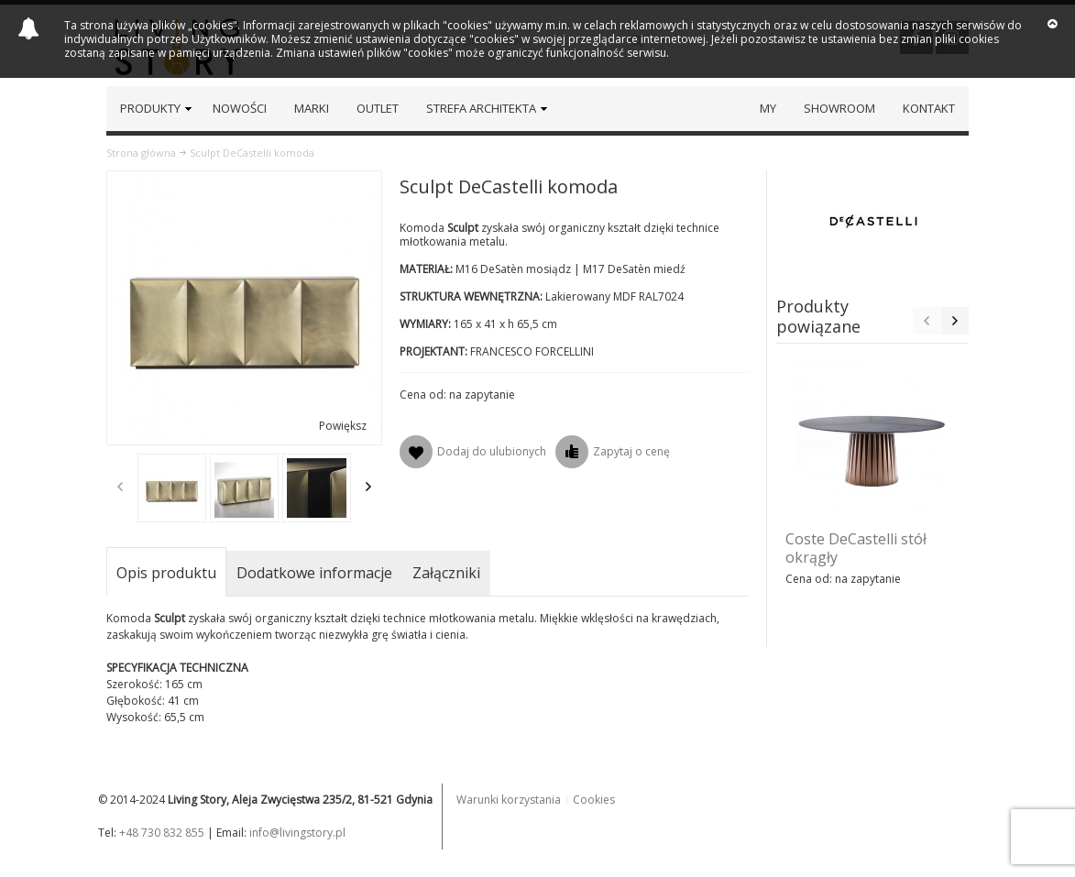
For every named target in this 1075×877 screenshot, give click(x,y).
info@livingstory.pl (297, 832)
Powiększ (343, 425)
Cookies (594, 799)
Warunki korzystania (508, 799)
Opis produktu (166, 573)
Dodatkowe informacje (314, 573)
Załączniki (446, 573)
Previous (120, 486)
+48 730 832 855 (161, 832)
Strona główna (141, 152)
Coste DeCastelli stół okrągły (856, 548)
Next (368, 486)
